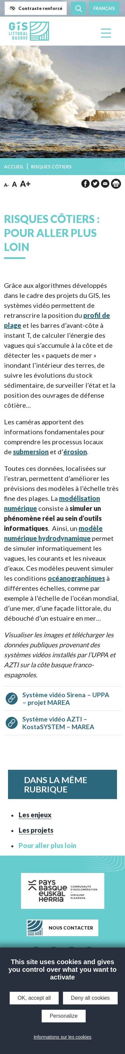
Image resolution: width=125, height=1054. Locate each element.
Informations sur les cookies (63, 1037)
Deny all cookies (90, 998)
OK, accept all (34, 998)
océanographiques (76, 578)
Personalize (64, 1016)
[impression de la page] (116, 184)
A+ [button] (25, 183)
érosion (75, 452)
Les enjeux (35, 815)
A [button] (14, 184)
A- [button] (6, 185)
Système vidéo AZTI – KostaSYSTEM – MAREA (58, 723)
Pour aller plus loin (47, 845)
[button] (36, 8)
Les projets (36, 830)
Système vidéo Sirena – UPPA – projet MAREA (65, 698)
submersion (31, 452)
